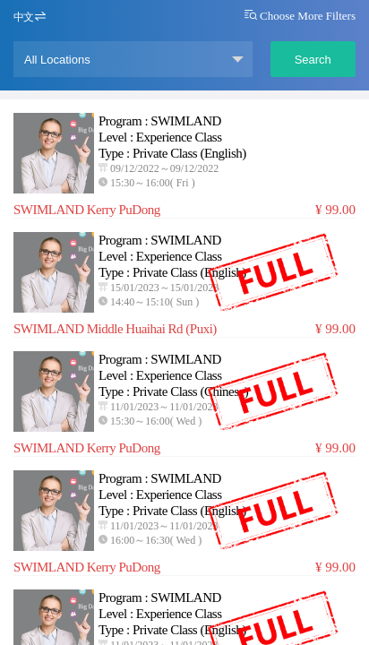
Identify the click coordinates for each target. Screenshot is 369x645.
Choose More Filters (300, 15)
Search (313, 59)
